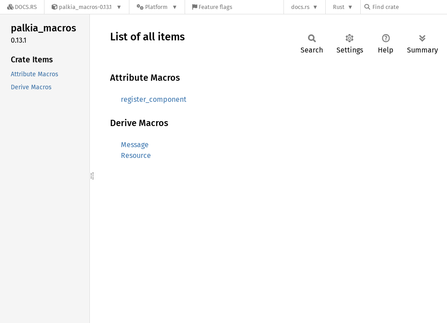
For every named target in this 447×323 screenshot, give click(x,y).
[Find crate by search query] (409, 7)
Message (135, 144)
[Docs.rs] (22, 7)
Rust (339, 7)
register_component (153, 99)
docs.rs (300, 7)
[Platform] (157, 7)
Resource (136, 155)
